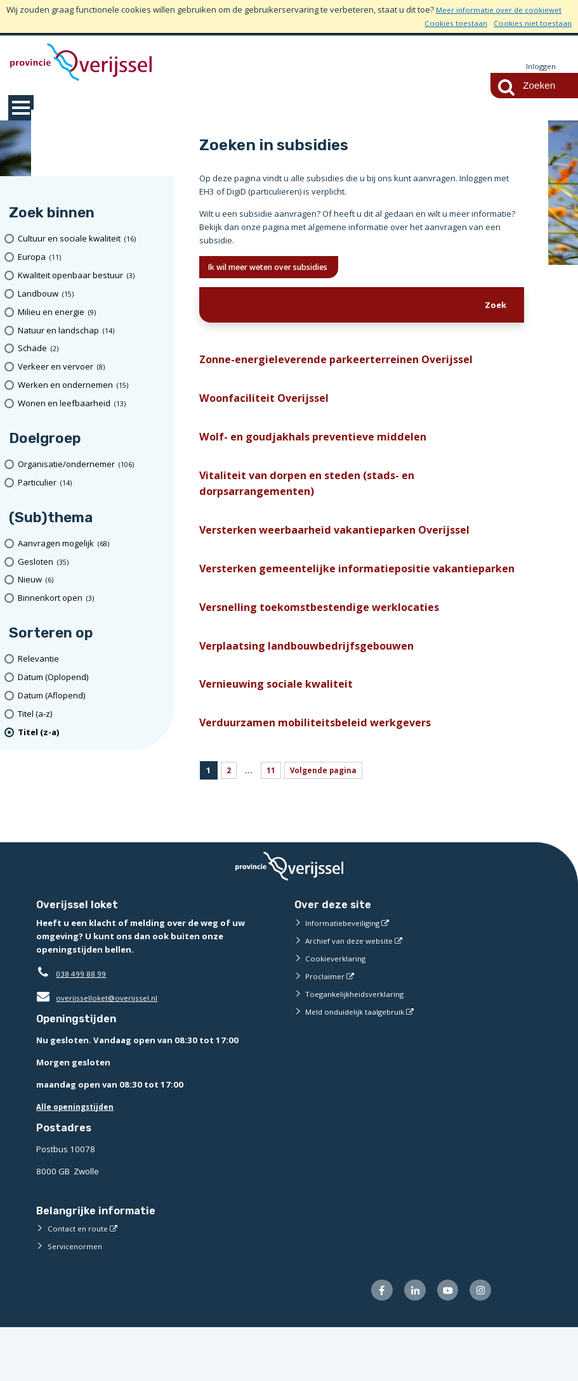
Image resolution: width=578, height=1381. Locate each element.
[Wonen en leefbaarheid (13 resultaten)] (91, 404)
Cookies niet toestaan (529, 23)
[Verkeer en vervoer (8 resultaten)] (91, 367)
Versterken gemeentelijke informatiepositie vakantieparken (324, 598)
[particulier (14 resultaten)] (91, 483)
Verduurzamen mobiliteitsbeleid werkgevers (325, 772)
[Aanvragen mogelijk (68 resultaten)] (91, 544)
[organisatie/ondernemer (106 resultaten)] (91, 465)
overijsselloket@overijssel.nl (101, 1048)
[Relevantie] (91, 659)
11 (272, 820)
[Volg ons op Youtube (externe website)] (443, 1342)
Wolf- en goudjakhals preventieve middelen (323, 446)
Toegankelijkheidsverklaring (359, 1044)
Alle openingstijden (78, 1157)
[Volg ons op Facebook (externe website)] (371, 1342)
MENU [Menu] (21, 108)
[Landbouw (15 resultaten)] (91, 294)
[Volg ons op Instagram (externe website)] (479, 1342)
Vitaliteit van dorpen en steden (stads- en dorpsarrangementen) (318, 497)
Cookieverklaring (338, 1009)
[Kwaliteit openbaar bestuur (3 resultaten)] (91, 276)
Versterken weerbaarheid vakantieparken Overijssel (347, 548)
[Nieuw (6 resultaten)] (91, 581)
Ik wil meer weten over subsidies (281, 269)
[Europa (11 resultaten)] (91, 257)
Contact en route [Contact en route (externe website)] (80, 1279)
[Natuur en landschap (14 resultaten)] (91, 331)
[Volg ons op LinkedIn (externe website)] (407, 1342)
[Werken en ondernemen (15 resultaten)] (91, 385)
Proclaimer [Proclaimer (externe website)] (325, 1026)
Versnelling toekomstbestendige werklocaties (329, 649)
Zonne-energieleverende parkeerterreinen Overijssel (350, 365)
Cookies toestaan (447, 23)
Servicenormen (77, 1296)
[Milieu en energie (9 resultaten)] (91, 313)
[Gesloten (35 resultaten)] (91, 562)
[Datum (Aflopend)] (91, 696)
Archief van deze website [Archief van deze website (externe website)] (354, 991)
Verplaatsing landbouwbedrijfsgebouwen (316, 690)
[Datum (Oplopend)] (91, 678)
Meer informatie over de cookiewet (503, 9)
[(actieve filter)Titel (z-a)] (91, 733)
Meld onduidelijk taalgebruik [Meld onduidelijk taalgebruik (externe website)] (359, 1062)
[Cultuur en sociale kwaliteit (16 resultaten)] (91, 239)
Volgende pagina (328, 820)
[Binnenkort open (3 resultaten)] (91, 598)
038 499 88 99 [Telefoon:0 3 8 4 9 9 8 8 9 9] (84, 1024)
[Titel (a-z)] (91, 714)
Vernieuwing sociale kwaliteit (281, 731)
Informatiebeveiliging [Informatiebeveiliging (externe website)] (345, 973)
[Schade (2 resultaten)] (91, 349)
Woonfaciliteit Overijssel (267, 406)
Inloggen (539, 66)
